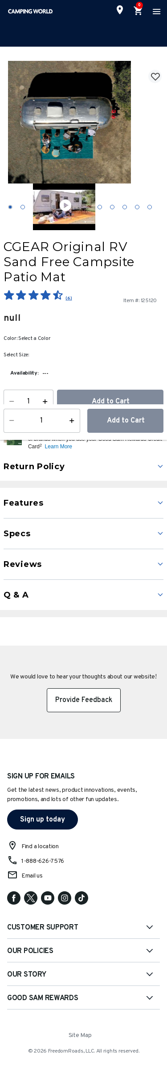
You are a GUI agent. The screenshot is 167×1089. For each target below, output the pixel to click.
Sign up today (42, 819)
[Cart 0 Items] (138, 11)
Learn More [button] (58, 446)
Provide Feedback (83, 700)
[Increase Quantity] (47, 401)
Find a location (40, 846)
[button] (94, 439)
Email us (32, 876)
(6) (68, 298)
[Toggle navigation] (155, 11)
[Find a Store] (119, 9)
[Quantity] (28, 401)
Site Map (80, 1035)
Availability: (24, 373)
